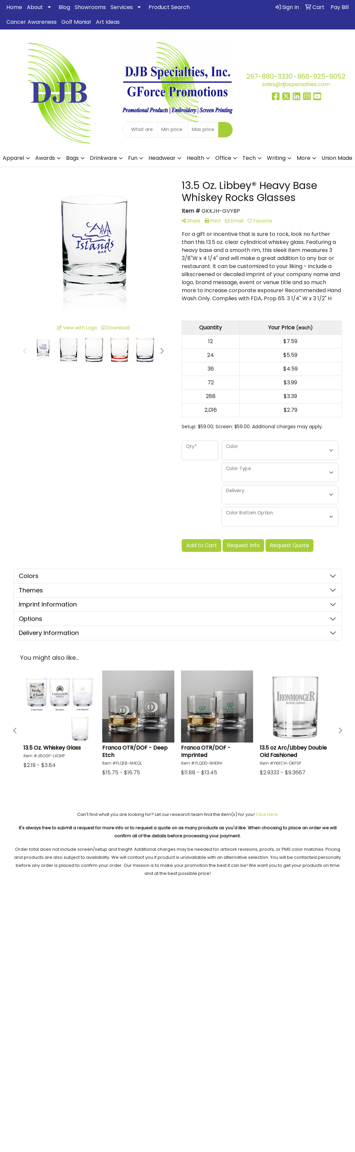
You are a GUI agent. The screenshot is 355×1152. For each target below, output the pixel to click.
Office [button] (223, 158)
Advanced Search (310, 914)
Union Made (336, 158)
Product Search (169, 7)
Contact (311, 933)
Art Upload (310, 905)
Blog (64, 7)
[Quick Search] (140, 129)
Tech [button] (249, 158)
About (35, 7)
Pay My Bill (310, 924)
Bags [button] (72, 158)
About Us (44, 914)
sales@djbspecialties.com (296, 84)
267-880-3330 (269, 76)
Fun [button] (132, 158)
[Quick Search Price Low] (173, 129)
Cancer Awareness (31, 22)
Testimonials (133, 905)
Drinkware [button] (103, 158)
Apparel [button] (13, 158)
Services (122, 7)
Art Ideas (108, 22)
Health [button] (195, 158)
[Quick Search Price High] (203, 129)
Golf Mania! (76, 22)
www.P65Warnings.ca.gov (246, 1136)
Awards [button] (45, 158)
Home (14, 7)
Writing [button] (276, 158)
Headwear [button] (162, 158)
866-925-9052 (321, 76)
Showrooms (90, 7)
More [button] (303, 158)
